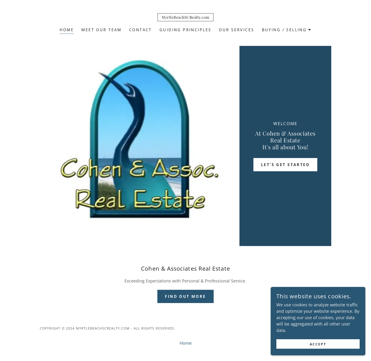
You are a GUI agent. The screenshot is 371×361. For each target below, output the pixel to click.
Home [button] (186, 343)
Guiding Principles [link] (185, 29)
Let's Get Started (285, 164)
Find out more (185, 296)
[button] (287, 30)
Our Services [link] (236, 29)
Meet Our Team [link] (101, 29)
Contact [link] (140, 29)
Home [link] (67, 29)
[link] (185, 17)
